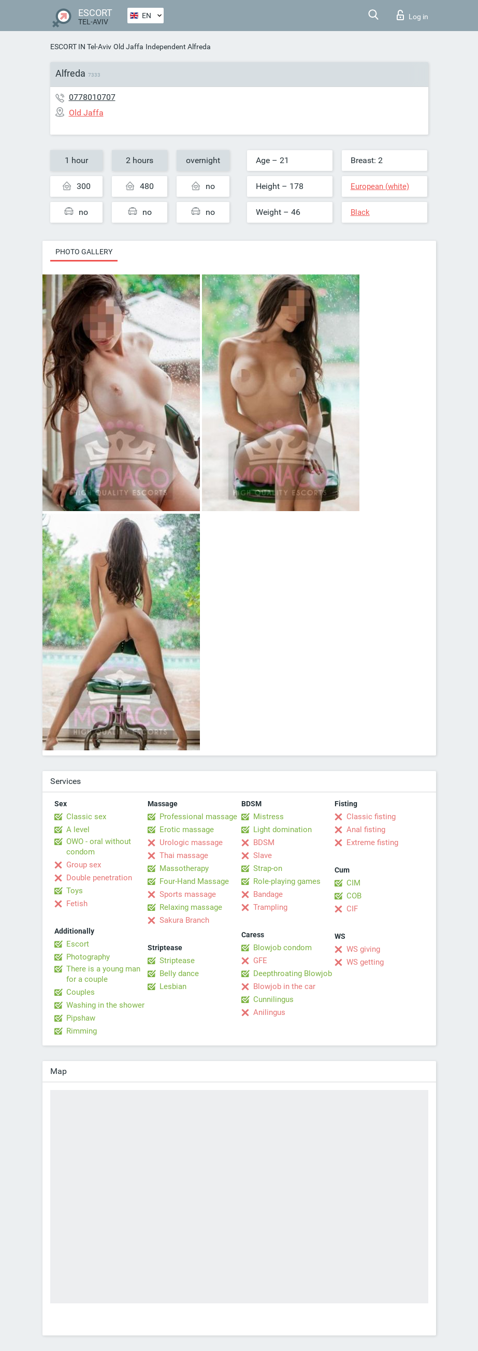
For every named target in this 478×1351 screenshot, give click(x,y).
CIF (352, 908)
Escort (77, 944)
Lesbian (173, 986)
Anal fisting (365, 829)
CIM (353, 883)
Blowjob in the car (284, 986)
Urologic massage (191, 842)
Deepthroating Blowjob (292, 973)
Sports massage (188, 894)
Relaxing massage (191, 907)
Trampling (270, 907)
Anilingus (269, 1012)
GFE (260, 960)
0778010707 (92, 97)
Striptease (177, 960)
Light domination (282, 829)
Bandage (268, 894)
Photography (88, 957)
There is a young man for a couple (103, 974)
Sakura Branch (184, 920)
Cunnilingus (273, 999)
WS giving (363, 949)
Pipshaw (80, 1018)
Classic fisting (371, 816)
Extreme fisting (372, 842)
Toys (74, 890)
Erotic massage (187, 829)
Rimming (81, 1031)
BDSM (263, 842)
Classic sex (86, 816)
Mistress (268, 816)
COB (353, 895)
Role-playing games (287, 881)
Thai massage (184, 855)
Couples (80, 992)
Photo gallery (83, 252)
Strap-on (267, 868)
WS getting (365, 962)
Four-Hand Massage (194, 881)
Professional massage (198, 816)
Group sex (83, 864)
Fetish (77, 903)
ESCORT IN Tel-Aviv (80, 46)
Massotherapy (184, 868)
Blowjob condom (282, 947)
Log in (412, 15)
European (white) (380, 186)
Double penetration (99, 877)
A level (78, 829)
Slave (262, 855)
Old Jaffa (128, 46)
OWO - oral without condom (98, 846)
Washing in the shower (105, 1005)
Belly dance (179, 973)
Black (360, 212)
